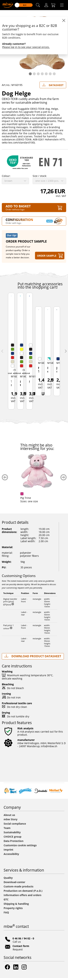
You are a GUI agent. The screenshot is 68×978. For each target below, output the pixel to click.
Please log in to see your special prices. (26, 47)
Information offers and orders (22, 895)
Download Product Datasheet (33, 656)
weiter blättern (63, 477)
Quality (8, 877)
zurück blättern (5, 477)
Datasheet (52, 84)
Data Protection (13, 841)
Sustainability (12, 832)
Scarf (29, 382)
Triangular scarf (11, 383)
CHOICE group (12, 836)
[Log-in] (46, 5)
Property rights (13, 908)
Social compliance (15, 823)
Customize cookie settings (20, 845)
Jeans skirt (56, 369)
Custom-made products (19, 886)
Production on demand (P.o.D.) (23, 890)
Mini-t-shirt (20, 383)
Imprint (8, 849)
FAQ (6, 912)
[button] (37, 5)
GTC (6, 899)
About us (9, 815)
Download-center (14, 882)
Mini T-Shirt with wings (38, 370)
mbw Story (10, 819)
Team (7, 828)
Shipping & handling (16, 903)
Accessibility (11, 854)
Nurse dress (47, 369)
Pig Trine (25, 498)
